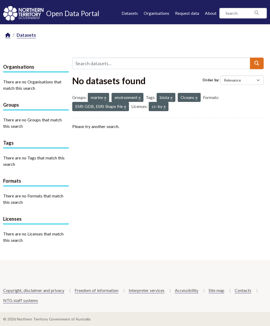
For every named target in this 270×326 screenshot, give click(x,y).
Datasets (130, 13)
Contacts (243, 290)
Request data (187, 13)
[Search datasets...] (161, 63)
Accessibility (186, 290)
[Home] (8, 35)
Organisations (156, 13)
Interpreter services (147, 290)
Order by (210, 80)
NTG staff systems (20, 300)
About (210, 13)
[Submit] (257, 63)
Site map (216, 290)
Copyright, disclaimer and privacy (33, 290)
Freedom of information (96, 290)
